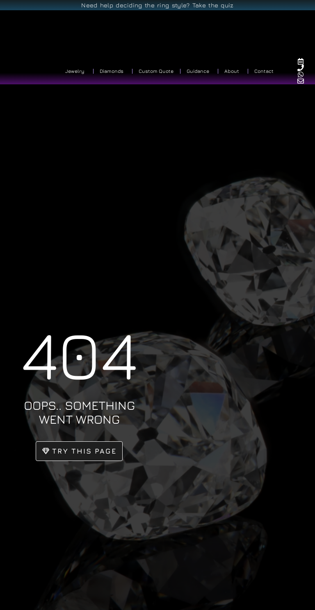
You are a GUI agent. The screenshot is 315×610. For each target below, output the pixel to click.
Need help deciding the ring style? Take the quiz (157, 5)
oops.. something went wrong (79, 412)
